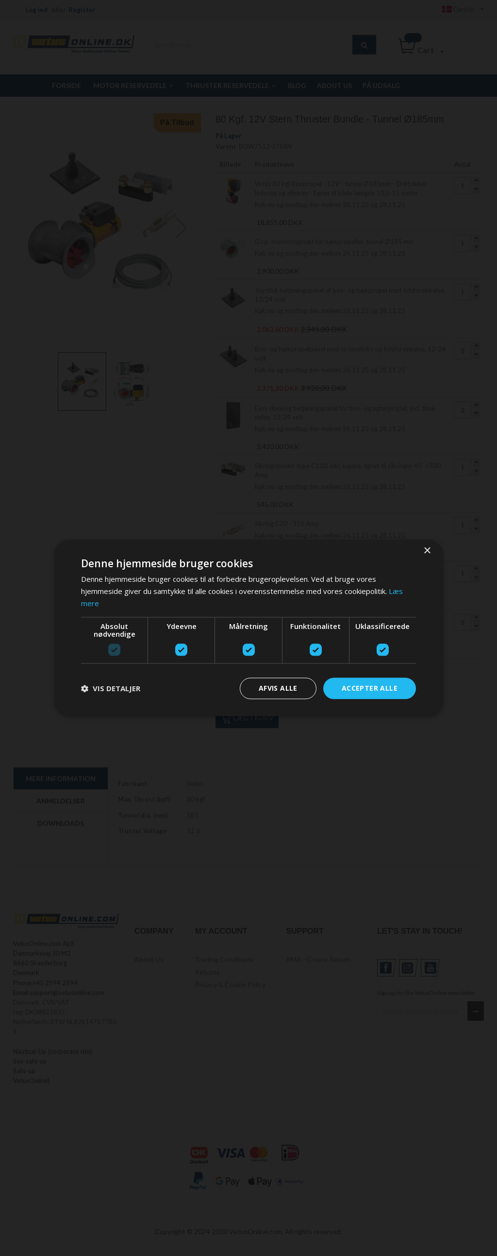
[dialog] (248, 628)
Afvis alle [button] (278, 688)
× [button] (427, 551)
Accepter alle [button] (370, 688)
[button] (110, 688)
